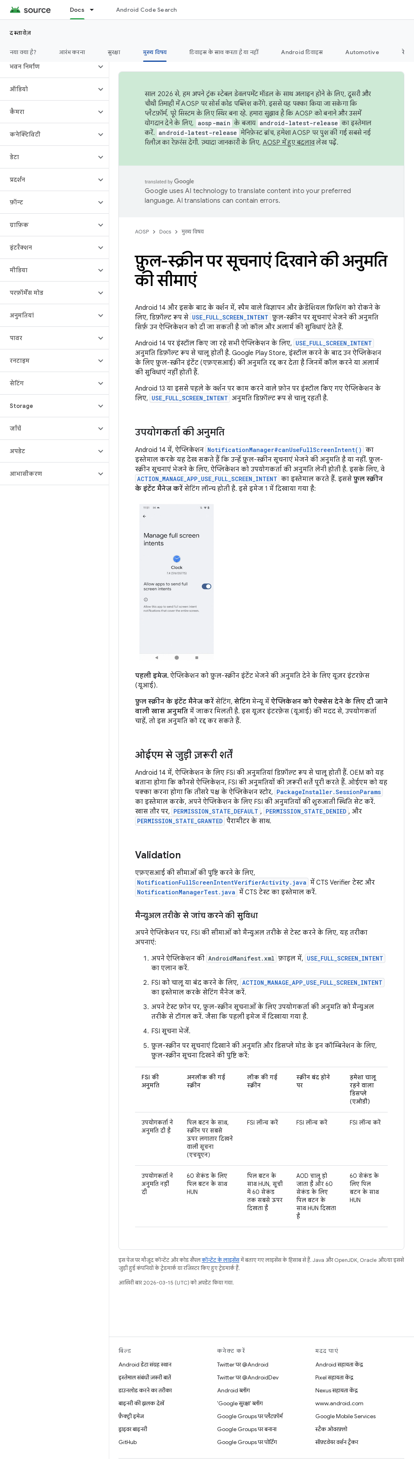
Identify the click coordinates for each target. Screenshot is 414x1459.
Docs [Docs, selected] (77, 9)
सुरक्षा (114, 52)
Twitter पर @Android (242, 1364)
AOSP (142, 231)
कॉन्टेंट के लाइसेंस (220, 1260)
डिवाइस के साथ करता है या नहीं (223, 52)
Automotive (362, 52)
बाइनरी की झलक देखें (141, 1403)
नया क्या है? (23, 52)
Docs (165, 231)
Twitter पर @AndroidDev (248, 1377)
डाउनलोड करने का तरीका (145, 1390)
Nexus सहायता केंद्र (336, 1390)
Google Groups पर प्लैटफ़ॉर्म (250, 1416)
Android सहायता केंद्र (339, 1364)
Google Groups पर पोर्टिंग (247, 1442)
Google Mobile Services (345, 1416)
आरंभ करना (72, 52)
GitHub (127, 1442)
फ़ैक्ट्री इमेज (131, 1416)
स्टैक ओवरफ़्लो (331, 1429)
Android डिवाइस (302, 52)
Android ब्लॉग (233, 1390)
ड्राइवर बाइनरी (132, 1429)
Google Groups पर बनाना (247, 1429)
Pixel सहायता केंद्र (334, 1377)
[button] (48, 66)
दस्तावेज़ (21, 32)
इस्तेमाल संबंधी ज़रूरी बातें (144, 1377)
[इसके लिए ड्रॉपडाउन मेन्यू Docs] (95, 9)
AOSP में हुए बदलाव (289, 143)
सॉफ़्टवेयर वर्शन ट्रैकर (336, 1442)
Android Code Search (146, 9)
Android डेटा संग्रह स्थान (144, 1364)
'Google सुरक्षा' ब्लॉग (240, 1403)
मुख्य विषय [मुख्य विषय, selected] (155, 52)
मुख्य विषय (193, 231)
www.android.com (339, 1403)
